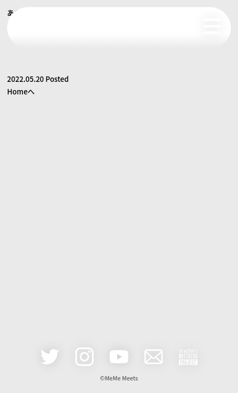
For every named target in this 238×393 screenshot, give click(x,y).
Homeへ (21, 91)
